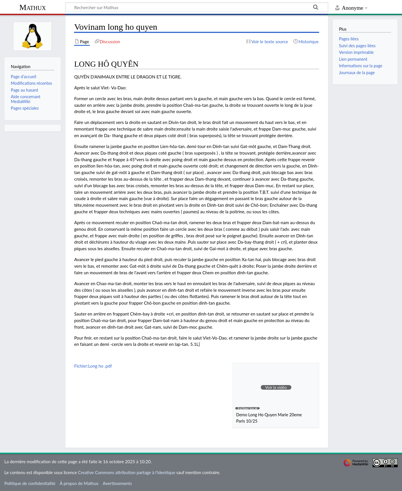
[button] (276, 387)
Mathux (32, 7)
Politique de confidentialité (29, 483)
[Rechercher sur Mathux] (196, 7)
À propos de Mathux (79, 483)
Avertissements (117, 483)
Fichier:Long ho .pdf (93, 365)
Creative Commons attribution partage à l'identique (126, 472)
